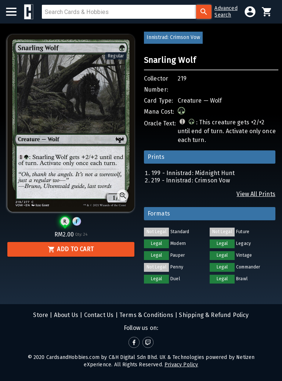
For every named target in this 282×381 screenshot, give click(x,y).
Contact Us (97, 314)
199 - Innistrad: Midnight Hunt (193, 173)
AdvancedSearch (225, 11)
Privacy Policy (181, 365)
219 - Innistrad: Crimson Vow (190, 180)
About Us (66, 314)
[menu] (15, 12)
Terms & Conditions (145, 314)
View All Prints (255, 193)
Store (40, 314)
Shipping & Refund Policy (213, 314)
